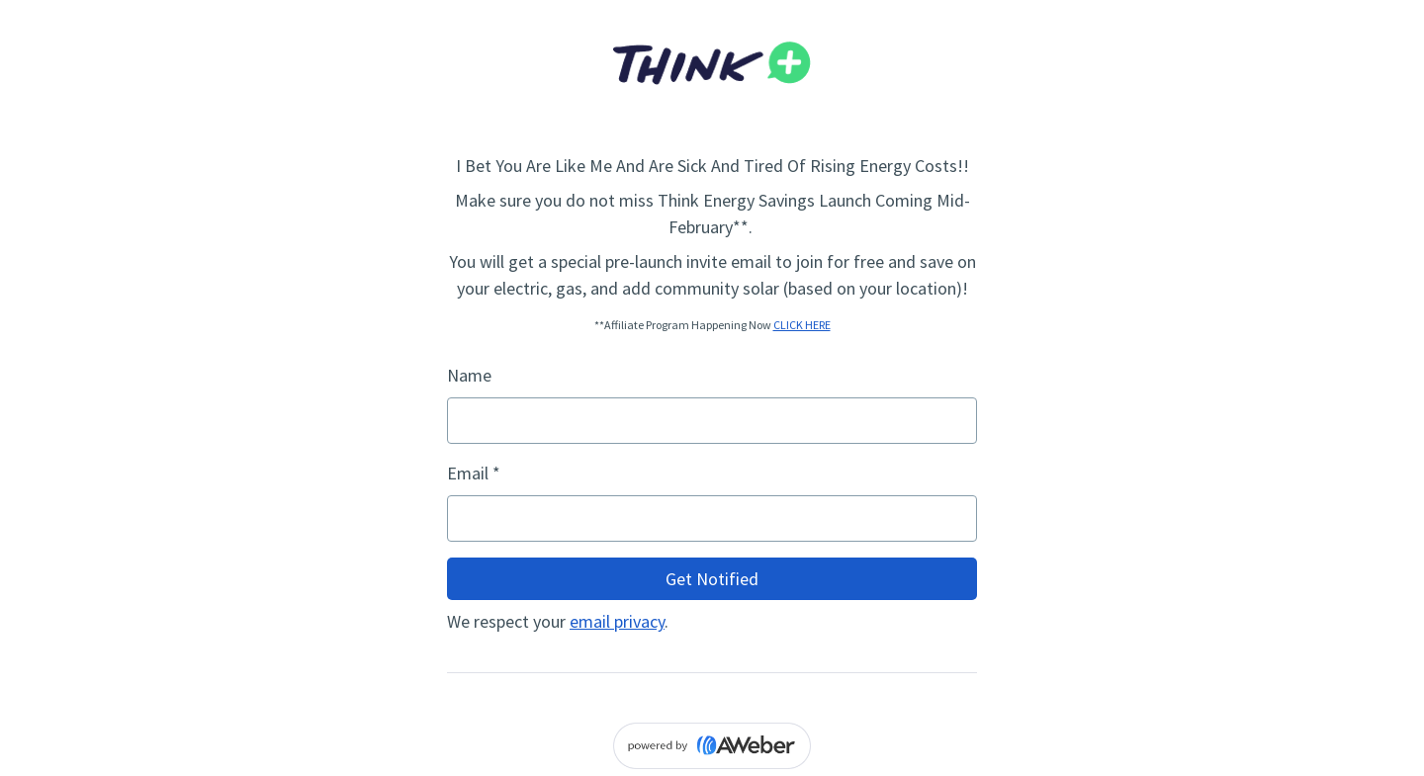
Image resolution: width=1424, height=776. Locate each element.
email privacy (617, 621)
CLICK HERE (802, 324)
